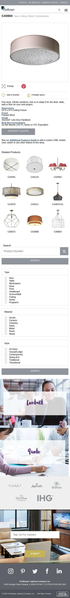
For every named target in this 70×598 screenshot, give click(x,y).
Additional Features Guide (23, 140)
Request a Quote (50, 3)
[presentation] (35, 478)
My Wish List (34, 3)
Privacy (48, 528)
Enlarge (10, 86)
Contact (64, 3)
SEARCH (35, 194)
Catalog (23, 3)
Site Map (40, 528)
